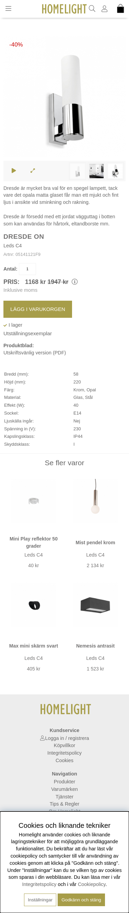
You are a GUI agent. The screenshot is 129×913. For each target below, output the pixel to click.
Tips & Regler (65, 804)
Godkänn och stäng (81, 899)
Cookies (64, 760)
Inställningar (40, 899)
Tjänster (64, 796)
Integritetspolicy (64, 753)
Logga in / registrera (67, 738)
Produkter (64, 781)
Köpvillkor (64, 745)
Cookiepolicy (92, 884)
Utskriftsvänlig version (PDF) (34, 352)
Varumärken (64, 789)
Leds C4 (12, 245)
